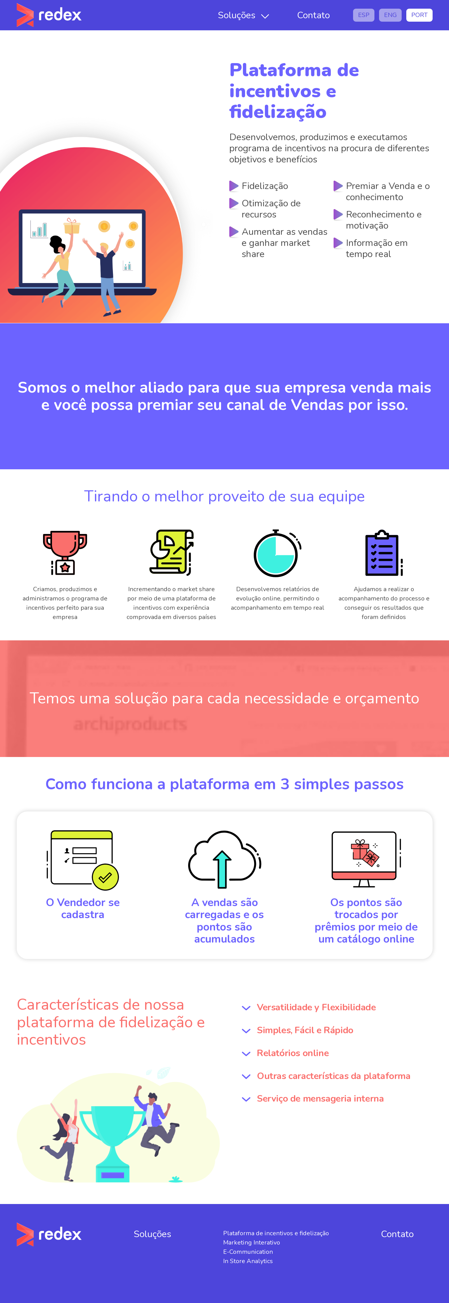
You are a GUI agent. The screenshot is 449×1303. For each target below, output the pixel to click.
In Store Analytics (248, 1261)
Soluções (236, 15)
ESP (363, 15)
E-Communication (248, 1252)
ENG (390, 15)
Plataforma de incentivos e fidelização (276, 1233)
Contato (313, 15)
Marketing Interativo (251, 1242)
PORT (419, 15)
